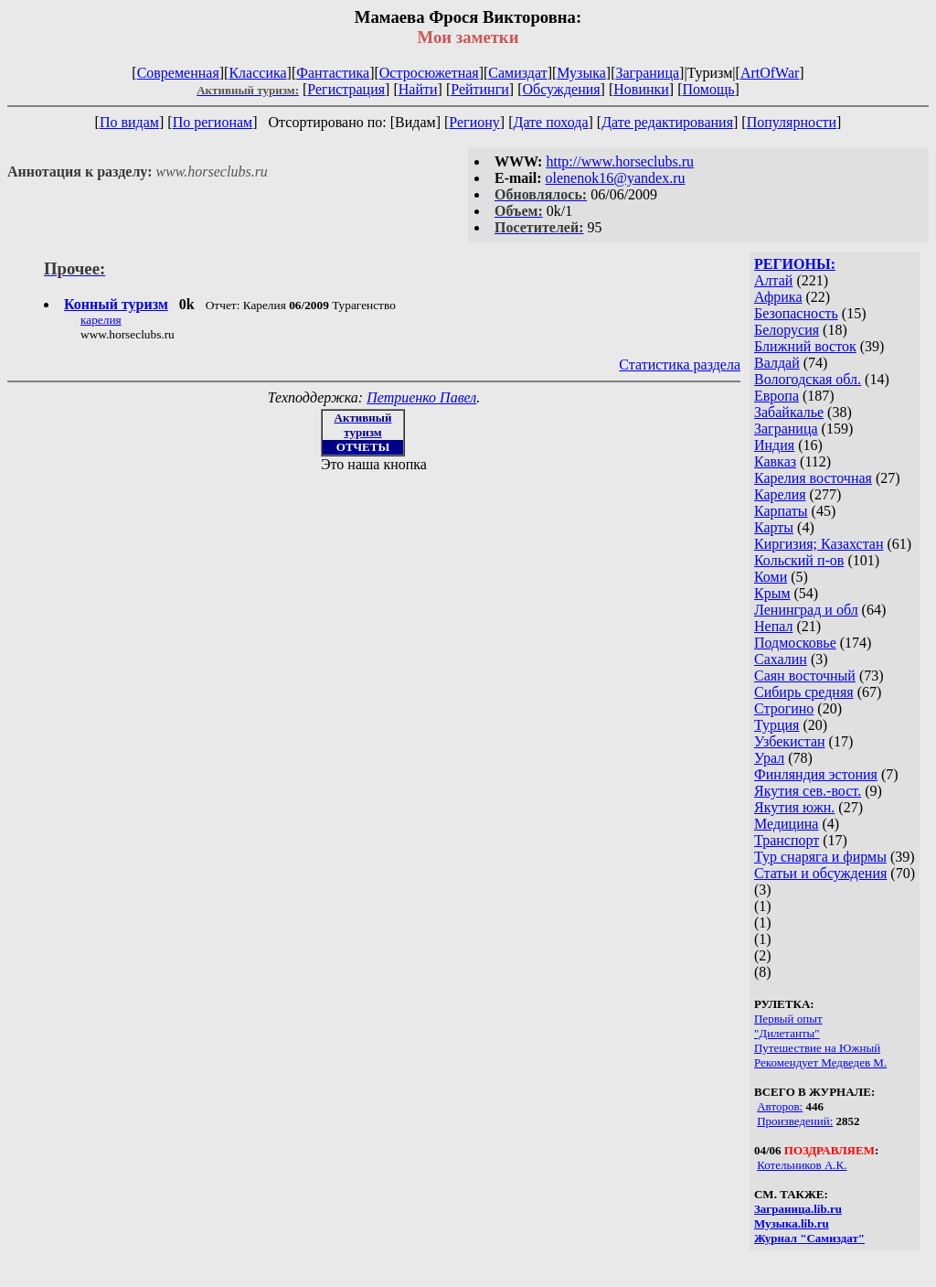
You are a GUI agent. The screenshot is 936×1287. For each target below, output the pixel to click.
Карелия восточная (813, 478)
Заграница (647, 72)
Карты (773, 527)
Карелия (780, 494)
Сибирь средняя (804, 692)
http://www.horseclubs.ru (620, 161)
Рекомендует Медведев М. (820, 1062)
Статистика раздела (679, 364)
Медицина (786, 823)
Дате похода (550, 122)
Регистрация (346, 89)
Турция (776, 725)
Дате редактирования (667, 122)
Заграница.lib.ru (798, 1209)
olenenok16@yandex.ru (616, 178)
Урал (769, 758)
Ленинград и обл (806, 609)
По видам (129, 122)
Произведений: (795, 1121)
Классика (257, 72)
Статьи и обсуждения (820, 873)
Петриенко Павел (421, 397)
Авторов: (780, 1106)
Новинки (641, 89)
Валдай (777, 362)
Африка (778, 297)
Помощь (709, 89)
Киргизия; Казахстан (819, 544)
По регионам (213, 122)
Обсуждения (561, 89)
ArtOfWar (769, 72)
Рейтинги (480, 89)
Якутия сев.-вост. (807, 791)
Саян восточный (805, 675)
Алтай (773, 280)
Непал (773, 626)
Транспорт (786, 840)
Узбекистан (789, 741)
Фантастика (332, 72)
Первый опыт (788, 1018)
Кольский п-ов (799, 560)
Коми (770, 577)
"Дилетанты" (787, 1033)
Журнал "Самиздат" (809, 1238)
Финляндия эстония (816, 774)
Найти (418, 89)
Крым (772, 593)
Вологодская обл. (807, 379)
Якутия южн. (794, 807)
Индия (774, 445)
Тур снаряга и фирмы (820, 856)
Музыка (581, 72)
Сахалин (780, 659)
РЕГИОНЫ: (794, 264)
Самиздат (517, 72)
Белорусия (786, 330)
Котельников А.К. (801, 1165)
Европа (776, 395)
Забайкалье (789, 412)
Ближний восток (805, 346)
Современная (178, 72)
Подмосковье (795, 642)
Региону (474, 122)
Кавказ (775, 461)
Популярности (791, 122)
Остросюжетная (429, 72)
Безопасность (796, 313)
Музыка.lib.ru (791, 1223)
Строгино (784, 708)
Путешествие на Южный (817, 1048)
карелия (101, 320)
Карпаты (781, 511)
